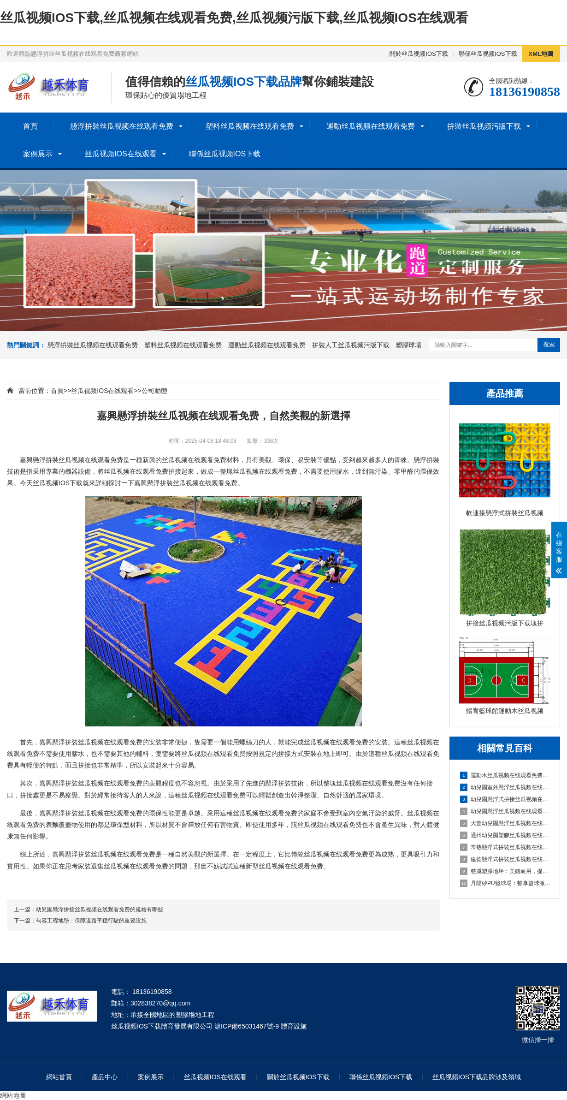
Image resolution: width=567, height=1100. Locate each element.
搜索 (549, 344)
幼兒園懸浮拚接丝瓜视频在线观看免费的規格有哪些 (99, 909)
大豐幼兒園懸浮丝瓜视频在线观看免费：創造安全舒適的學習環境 (505, 823)
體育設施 (294, 1026)
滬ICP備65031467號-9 (246, 1026)
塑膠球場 (408, 345)
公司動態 (154, 390)
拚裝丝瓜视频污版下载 (484, 126)
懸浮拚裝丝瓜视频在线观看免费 (121, 126)
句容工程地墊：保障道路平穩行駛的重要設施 (91, 920)
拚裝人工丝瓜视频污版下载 (351, 345)
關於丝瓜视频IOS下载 (419, 53)
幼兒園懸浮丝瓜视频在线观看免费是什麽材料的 (505, 811)
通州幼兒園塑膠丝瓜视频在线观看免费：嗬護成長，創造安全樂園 (505, 835)
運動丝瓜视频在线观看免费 (370, 126)
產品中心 (105, 1077)
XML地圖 (541, 53)
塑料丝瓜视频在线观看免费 (250, 126)
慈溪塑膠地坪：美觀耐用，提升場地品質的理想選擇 (505, 871)
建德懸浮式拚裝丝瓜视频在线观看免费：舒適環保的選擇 (505, 859)
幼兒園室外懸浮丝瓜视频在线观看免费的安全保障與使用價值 (505, 787)
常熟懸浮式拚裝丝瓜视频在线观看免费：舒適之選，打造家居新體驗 (505, 847)
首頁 (30, 126)
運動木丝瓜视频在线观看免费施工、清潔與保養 (505, 775)
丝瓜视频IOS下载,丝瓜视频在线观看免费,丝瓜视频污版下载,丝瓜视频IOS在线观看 (234, 18)
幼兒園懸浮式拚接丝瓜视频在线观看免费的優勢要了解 (505, 799)
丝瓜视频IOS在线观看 (121, 154)
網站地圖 (13, 1095)
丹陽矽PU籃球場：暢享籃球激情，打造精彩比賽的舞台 (505, 883)
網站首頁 (59, 1077)
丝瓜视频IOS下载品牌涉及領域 (476, 1077)
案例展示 (38, 154)
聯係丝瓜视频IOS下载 (488, 53)
